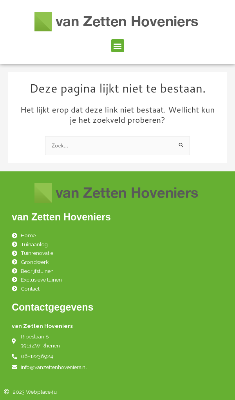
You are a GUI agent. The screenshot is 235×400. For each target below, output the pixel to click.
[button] (117, 45)
